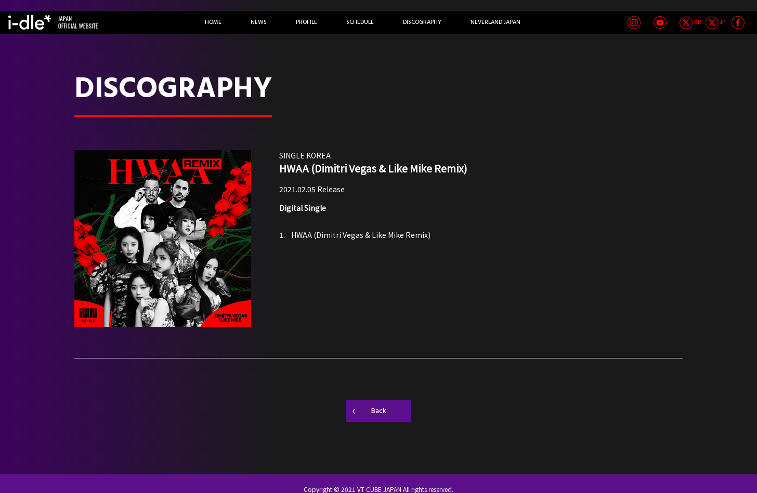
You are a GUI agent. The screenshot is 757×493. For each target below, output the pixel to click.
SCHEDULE (360, 22)
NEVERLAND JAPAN (495, 22)
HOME (213, 22)
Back (378, 411)
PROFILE (306, 22)
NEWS (259, 22)
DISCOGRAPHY (422, 22)
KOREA (318, 155)
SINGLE (292, 155)
